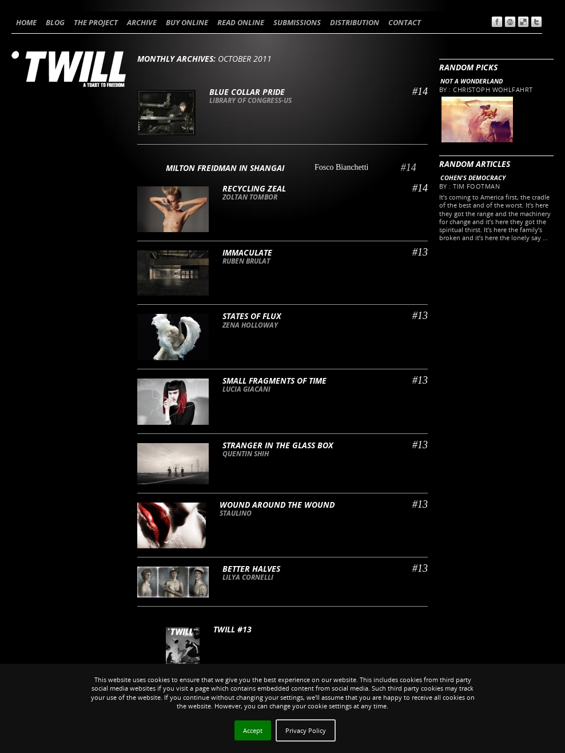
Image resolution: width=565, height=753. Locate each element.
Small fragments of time (274, 380)
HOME (26, 22)
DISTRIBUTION (354, 22)
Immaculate (247, 252)
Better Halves (251, 568)
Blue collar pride (247, 91)
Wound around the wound (277, 504)
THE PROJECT (96, 22)
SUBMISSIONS (297, 22)
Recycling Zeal (254, 188)
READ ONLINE (240, 22)
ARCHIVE (142, 22)
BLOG (55, 22)
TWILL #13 (232, 629)
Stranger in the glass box (277, 445)
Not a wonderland (471, 81)
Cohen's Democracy (473, 177)
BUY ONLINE (187, 22)
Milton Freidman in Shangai (225, 167)
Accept (252, 730)
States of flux (251, 315)
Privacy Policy (305, 730)
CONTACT (404, 22)
